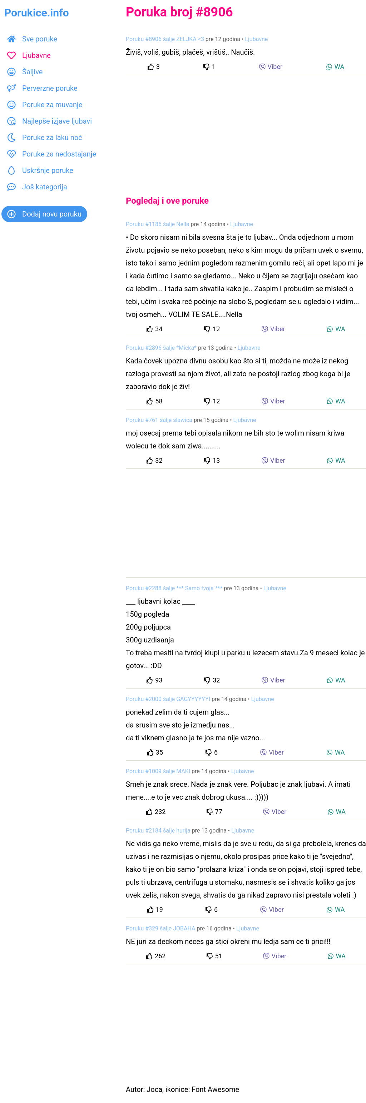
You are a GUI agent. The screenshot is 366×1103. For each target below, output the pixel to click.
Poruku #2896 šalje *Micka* (161, 347)
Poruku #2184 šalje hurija (158, 830)
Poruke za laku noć (44, 137)
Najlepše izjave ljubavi (49, 121)
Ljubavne (29, 55)
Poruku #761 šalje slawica (159, 420)
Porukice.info (36, 12)
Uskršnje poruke (40, 170)
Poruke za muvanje (44, 104)
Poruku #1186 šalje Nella (157, 224)
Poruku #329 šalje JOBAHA (160, 928)
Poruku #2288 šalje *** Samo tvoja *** (174, 588)
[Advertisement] (246, 129)
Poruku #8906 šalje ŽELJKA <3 (165, 39)
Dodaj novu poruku (44, 214)
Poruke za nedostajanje (51, 154)
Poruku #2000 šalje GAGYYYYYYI (168, 699)
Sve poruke (32, 39)
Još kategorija (37, 187)
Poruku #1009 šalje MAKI (158, 771)
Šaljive (25, 72)
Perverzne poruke (42, 88)
